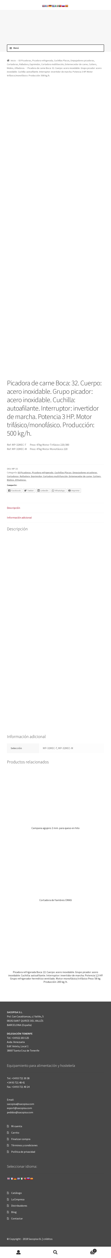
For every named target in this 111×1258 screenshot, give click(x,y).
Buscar (55, 1252)
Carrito (15, 1132)
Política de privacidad (23, 1151)
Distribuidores (19, 1205)
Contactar (17, 1218)
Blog (14, 1212)
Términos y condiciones (24, 1145)
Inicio (13, 60)
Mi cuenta (16, 1126)
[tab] (55, 508)
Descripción (13, 507)
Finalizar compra (20, 1139)
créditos (48, 1239)
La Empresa (17, 1199)
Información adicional (19, 517)
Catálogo (16, 1193)
